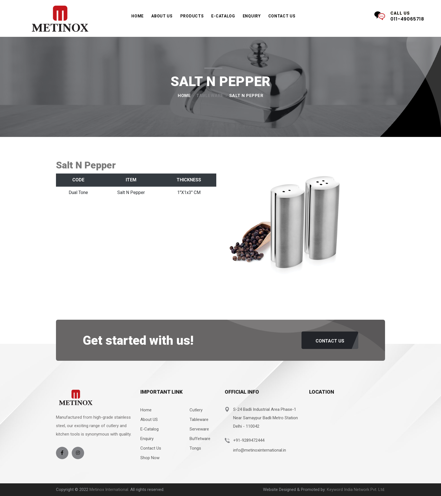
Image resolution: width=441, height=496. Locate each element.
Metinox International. (109, 489)
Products (192, 18)
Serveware (199, 429)
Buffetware (200, 438)
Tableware (210, 95)
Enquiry (252, 16)
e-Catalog (223, 16)
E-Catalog (149, 429)
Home (137, 16)
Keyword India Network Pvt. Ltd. (356, 489)
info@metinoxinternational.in (259, 450)
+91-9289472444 (248, 440)
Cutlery (196, 409)
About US (149, 419)
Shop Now (149, 457)
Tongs (195, 448)
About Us (162, 16)
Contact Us (282, 16)
